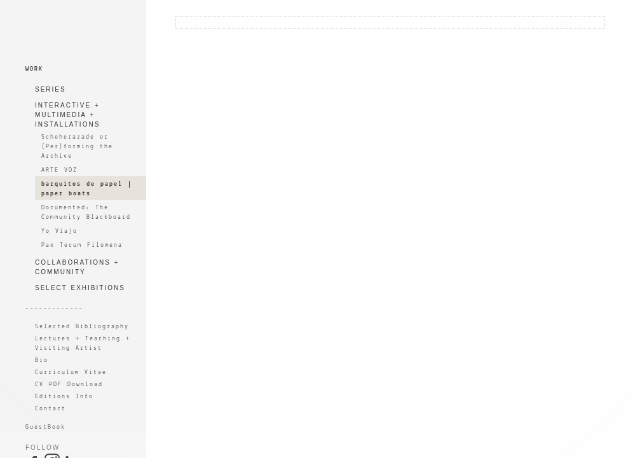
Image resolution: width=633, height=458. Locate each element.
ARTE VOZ (59, 170)
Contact (50, 408)
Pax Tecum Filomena (82, 245)
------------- (54, 308)
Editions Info (64, 396)
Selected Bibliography (82, 326)
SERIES (50, 89)
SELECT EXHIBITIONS (80, 287)
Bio (41, 360)
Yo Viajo (59, 231)
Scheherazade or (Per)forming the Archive (77, 147)
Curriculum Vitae (71, 372)
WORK (34, 69)
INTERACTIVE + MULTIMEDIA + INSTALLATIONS (67, 115)
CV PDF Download (69, 384)
